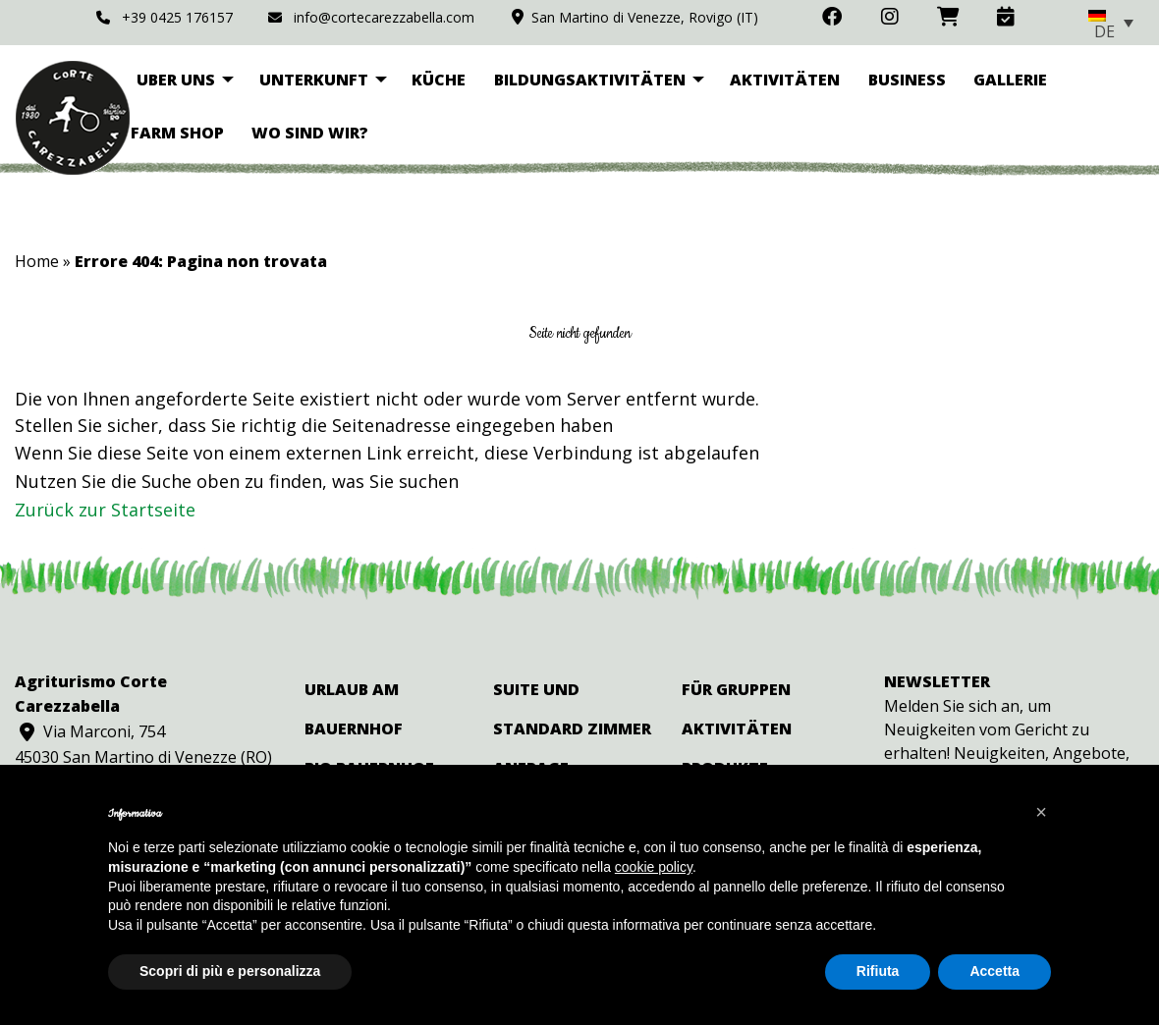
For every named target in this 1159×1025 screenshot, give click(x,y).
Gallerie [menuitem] (1010, 79)
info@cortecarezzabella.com (370, 17)
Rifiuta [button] (878, 971)
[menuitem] (1110, 22)
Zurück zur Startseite (105, 509)
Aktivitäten (737, 728)
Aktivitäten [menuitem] (785, 79)
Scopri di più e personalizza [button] (229, 971)
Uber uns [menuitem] (176, 79)
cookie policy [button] (653, 867)
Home (37, 261)
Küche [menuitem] (439, 79)
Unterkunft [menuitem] (313, 79)
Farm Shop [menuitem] (177, 132)
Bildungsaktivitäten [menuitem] (590, 79)
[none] (1110, 22)
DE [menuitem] (1104, 31)
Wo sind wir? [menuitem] (309, 132)
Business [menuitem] (907, 79)
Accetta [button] (994, 971)
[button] (1041, 812)
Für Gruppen (736, 689)
